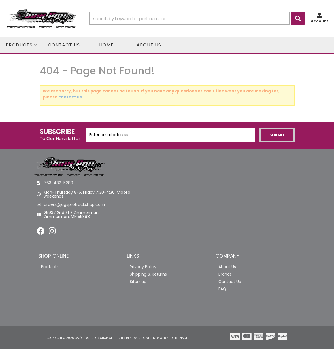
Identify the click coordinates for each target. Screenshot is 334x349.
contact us (70, 97)
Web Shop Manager (175, 338)
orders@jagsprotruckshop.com (74, 204)
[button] (197, 18)
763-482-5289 (58, 183)
